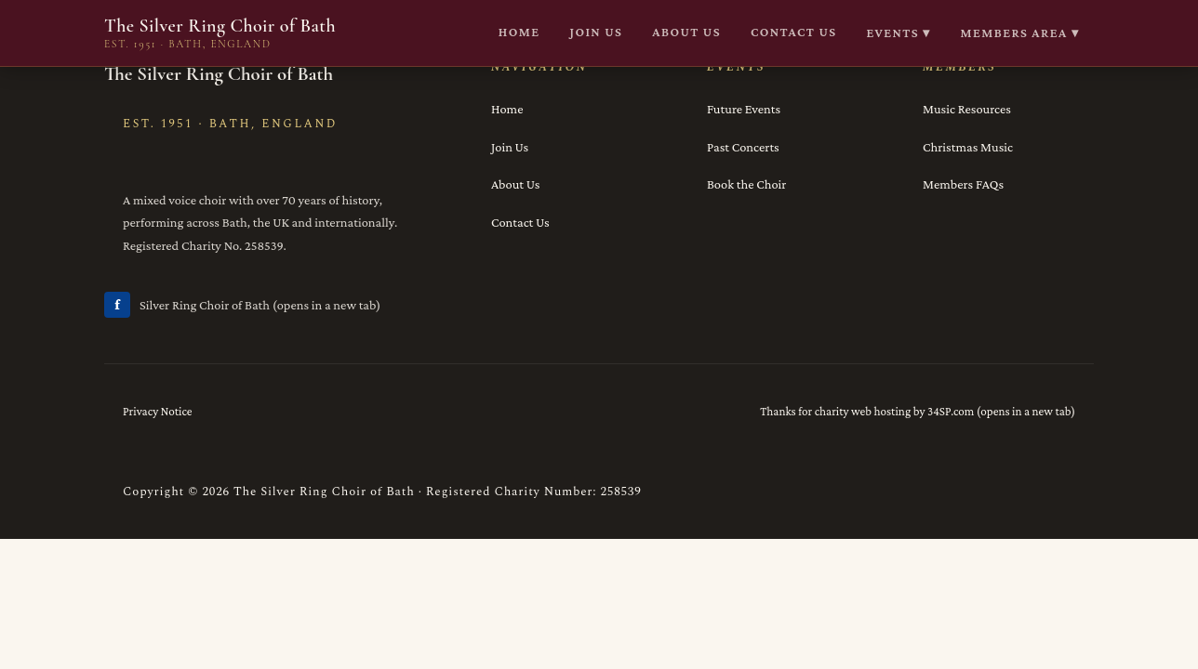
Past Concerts (743, 146)
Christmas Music (968, 146)
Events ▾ (899, 32)
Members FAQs (963, 184)
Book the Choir (746, 184)
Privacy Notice (158, 411)
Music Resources (967, 108)
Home (507, 108)
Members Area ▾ (1020, 32)
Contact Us (520, 222)
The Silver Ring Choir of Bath (220, 33)
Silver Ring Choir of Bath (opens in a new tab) (242, 305)
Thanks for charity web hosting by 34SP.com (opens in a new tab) (917, 411)
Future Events (743, 108)
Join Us (509, 146)
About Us (515, 184)
